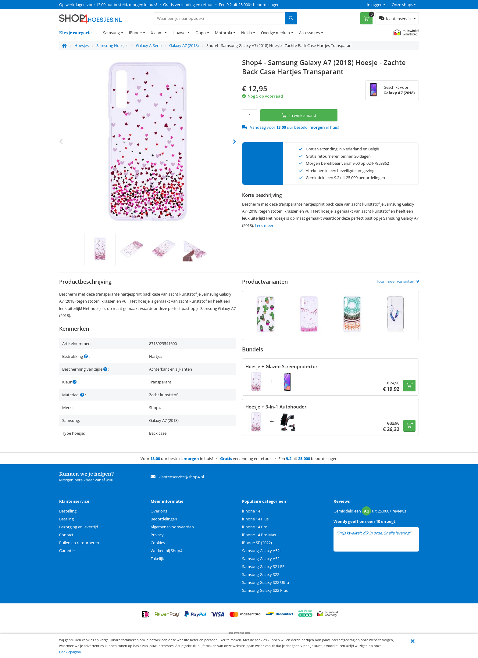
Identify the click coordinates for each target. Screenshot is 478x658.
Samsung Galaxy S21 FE (263, 566)
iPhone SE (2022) (257, 542)
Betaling (66, 519)
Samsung (111, 32)
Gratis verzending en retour (188, 4)
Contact (66, 535)
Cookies (158, 542)
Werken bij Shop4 (166, 550)
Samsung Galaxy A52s (261, 550)
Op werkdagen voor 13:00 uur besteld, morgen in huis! (108, 4)
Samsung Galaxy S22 (260, 574)
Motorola (223, 32)
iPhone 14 (251, 511)
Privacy (157, 535)
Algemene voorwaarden (172, 527)
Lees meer (264, 225)
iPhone (135, 32)
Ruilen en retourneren (79, 542)
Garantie (67, 550)
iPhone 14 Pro (254, 527)
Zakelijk (157, 558)
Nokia (246, 32)
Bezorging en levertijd (78, 527)
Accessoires (309, 32)
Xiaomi (157, 32)
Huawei (179, 32)
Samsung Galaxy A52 (261, 558)
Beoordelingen (164, 519)
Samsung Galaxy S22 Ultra (265, 582)
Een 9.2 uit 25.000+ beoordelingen (249, 4)
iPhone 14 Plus (255, 519)
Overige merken (275, 32)
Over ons (159, 511)
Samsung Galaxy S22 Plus (265, 590)
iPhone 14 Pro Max (259, 535)
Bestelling (68, 511)
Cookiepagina (70, 651)
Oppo (200, 32)
